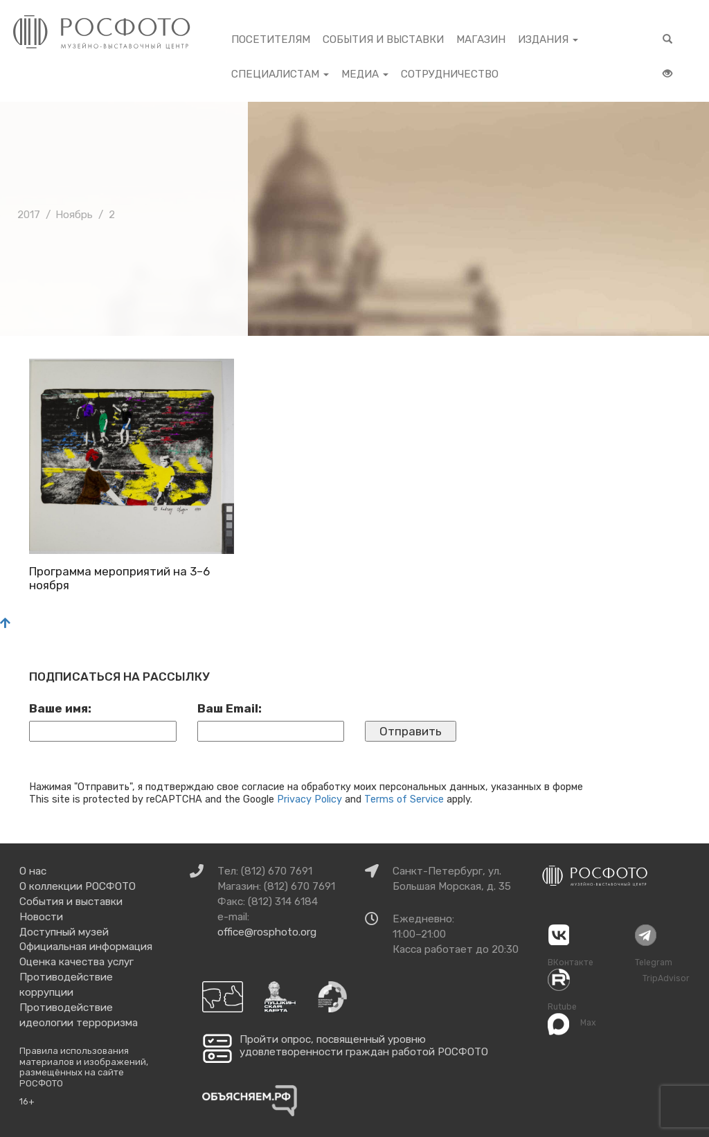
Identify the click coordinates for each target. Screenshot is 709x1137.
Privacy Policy (309, 799)
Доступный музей (64, 932)
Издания (548, 39)
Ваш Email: (229, 708)
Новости (41, 917)
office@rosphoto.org (266, 932)
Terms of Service (404, 799)
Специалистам (280, 74)
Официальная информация (85, 946)
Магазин (480, 39)
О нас (32, 871)
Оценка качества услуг (76, 962)
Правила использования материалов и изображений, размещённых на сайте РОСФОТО (83, 1067)
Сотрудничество (450, 74)
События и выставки (383, 39)
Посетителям (270, 39)
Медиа (364, 74)
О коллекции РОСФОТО (77, 886)
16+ (27, 1101)
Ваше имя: (60, 708)
